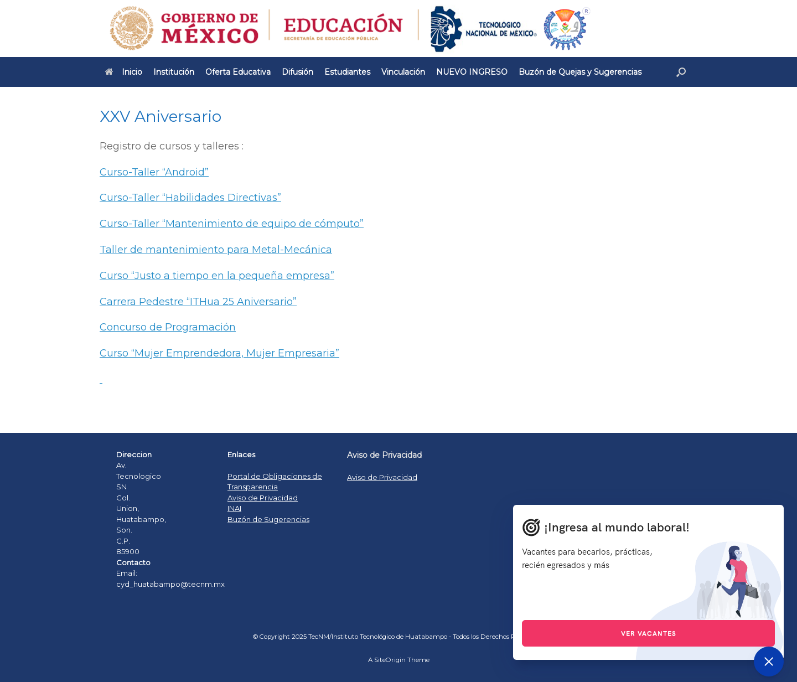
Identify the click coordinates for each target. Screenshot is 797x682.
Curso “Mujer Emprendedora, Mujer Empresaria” (219, 353)
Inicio (123, 72)
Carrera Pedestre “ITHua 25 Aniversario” (198, 302)
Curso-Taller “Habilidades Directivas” (190, 198)
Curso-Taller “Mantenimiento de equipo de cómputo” (232, 224)
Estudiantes (347, 72)
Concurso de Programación (168, 327)
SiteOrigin (390, 660)
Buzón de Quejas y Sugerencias (580, 72)
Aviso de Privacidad (262, 497)
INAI (234, 508)
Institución (173, 72)
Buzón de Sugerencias (268, 519)
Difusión (297, 72)
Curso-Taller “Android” (154, 172)
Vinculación (403, 72)
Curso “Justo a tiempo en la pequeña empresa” (217, 276)
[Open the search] (681, 72)
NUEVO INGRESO (472, 72)
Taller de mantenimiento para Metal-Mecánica (216, 250)
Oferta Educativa (238, 72)
